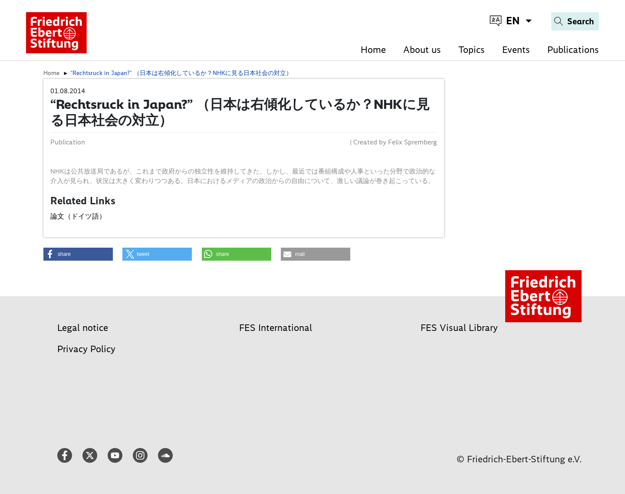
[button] (78, 254)
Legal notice (82, 328)
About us (422, 50)
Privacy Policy (86, 349)
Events (516, 50)
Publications (573, 50)
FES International (275, 328)
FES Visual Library (459, 328)
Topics (471, 50)
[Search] (575, 21)
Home (373, 50)
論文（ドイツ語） (78, 216)
